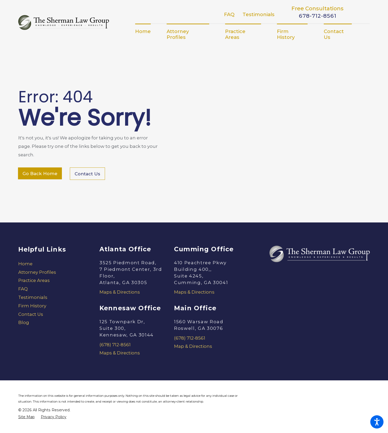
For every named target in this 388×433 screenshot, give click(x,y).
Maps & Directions (119, 292)
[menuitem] (147, 31)
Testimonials (259, 14)
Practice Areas (34, 280)
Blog (23, 322)
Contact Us (87, 173)
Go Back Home (39, 173)
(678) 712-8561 (115, 344)
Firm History (32, 305)
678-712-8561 (317, 16)
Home (25, 263)
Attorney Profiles (37, 272)
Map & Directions (193, 346)
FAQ (229, 14)
